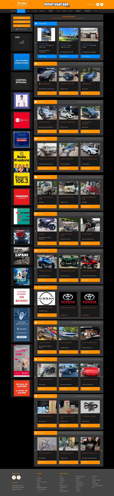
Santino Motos (65, 239)
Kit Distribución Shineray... (89, 416)
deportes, (86, 433)
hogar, (78, 433)
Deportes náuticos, (86, 322)
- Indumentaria (95, 483)
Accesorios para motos (94, 396)
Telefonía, (60, 433)
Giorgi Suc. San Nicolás (67, 159)
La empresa (39, 478)
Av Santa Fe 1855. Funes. (46, 45)
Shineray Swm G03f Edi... (67, 84)
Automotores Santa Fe (46, 127)
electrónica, (66, 433)
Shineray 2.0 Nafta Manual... (68, 122)
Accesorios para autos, (81, 396)
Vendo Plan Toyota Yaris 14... (68, 307)
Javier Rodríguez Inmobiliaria (44, 51)
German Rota (65, 276)
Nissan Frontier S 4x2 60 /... (46, 307)
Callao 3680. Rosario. (89, 45)
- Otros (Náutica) (79, 485)
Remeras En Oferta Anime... (90, 453)
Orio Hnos (64, 89)
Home (38, 476)
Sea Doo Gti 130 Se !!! (45, 342)
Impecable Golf (86, 84)
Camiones (62, 481)
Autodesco (86, 164)
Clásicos (61, 489)
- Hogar (93, 478)
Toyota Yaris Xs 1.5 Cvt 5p (89, 307)
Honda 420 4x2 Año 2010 (89, 270)
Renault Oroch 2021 (44, 122)
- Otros (93, 487)
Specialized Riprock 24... (67, 453)
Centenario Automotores (46, 89)
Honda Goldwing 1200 (45, 379)
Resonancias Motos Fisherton (45, 238)
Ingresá (21, 18)
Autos (61, 476)
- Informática (94, 476)
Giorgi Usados (65, 164)
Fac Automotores (87, 234)
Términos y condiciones (42, 481)
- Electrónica (78, 491)
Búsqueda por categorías (42, 487)
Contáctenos (39, 491)
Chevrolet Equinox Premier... (90, 159)
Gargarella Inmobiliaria (89, 52)
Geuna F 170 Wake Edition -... (90, 342)
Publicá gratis (21, 25)
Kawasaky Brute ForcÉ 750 (68, 270)
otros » (99, 433)
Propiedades (78, 478)
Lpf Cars (85, 89)
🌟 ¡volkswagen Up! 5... (45, 84)
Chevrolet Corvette (66, 379)
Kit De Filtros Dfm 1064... (46, 416)
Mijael (41, 202)
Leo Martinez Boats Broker (45, 346)
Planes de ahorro (63, 487)
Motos (61, 483)
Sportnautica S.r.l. (44, 276)
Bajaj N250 (42, 234)
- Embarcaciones (79, 481)
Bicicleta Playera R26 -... (45, 453)
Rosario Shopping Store (89, 458)
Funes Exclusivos (66, 384)
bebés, (82, 433)
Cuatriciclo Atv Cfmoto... (45, 270)
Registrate (22, 21)
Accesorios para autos (64, 491)
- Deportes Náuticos (80, 483)
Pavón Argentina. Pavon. (66, 45)
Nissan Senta (43, 311)
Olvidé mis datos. (22, 29)
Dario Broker (65, 347)
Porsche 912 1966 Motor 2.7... (90, 379)
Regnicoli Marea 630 (66, 342)
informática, (72, 433)
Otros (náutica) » (96, 322)
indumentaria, (93, 433)
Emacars (42, 384)
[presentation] (35, 43)
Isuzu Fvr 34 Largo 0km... (68, 197)
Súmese (38, 480)
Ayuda (38, 483)
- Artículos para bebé (96, 480)
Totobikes (42, 458)
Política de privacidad (41, 489)
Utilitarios (62, 478)
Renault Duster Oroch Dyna (46, 159)
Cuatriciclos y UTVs (64, 485)
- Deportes (94, 481)
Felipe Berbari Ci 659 (67, 52)
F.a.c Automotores (88, 239)
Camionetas (62, 480)
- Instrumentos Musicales (97, 485)
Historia (38, 485)
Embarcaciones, (76, 322)
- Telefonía (78, 489)
